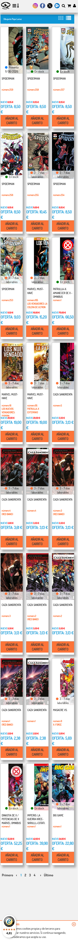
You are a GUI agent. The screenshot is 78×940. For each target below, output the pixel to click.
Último (48, 875)
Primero (7, 875)
